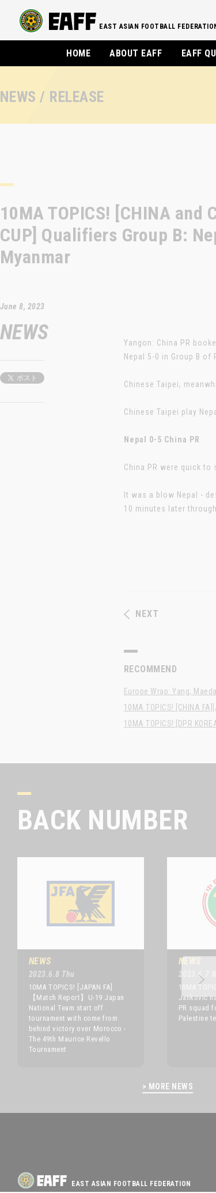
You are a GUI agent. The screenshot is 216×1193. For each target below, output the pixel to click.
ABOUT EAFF (135, 53)
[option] (72, 962)
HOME (78, 53)
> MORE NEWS (167, 1086)
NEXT (141, 614)
